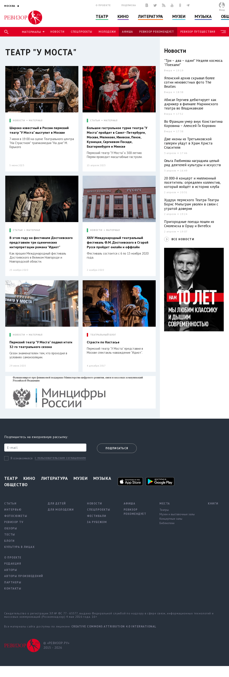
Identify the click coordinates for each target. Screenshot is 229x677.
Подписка (128, 5)
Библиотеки (166, 523)
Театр (102, 16)
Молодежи (107, 32)
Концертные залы (170, 519)
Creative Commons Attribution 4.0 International (114, 626)
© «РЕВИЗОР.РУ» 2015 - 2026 (56, 645)
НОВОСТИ (19, 120)
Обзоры (10, 528)
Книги (213, 503)
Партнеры (12, 582)
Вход (222, 9)
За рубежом (97, 522)
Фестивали (96, 516)
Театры (164, 510)
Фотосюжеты (15, 516)
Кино (123, 16)
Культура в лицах (19, 547)
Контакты (12, 588)
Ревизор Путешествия (197, 32)
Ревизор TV (13, 522)
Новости (57, 32)
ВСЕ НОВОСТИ (182, 239)
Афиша (127, 32)
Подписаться (117, 448)
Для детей (57, 503)
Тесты (9, 534)
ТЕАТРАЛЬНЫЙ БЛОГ (103, 334)
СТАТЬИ (95, 120)
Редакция (12, 563)
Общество (16, 484)
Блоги (9, 541)
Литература (150, 16)
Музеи (179, 16)
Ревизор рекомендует (156, 32)
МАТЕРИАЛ (36, 120)
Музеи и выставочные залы (177, 514)
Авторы (10, 570)
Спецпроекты (81, 32)
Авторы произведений (23, 576)
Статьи (10, 503)
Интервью (12, 509)
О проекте (103, 5)
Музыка (203, 16)
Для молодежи (61, 509)
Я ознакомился (22, 458)
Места (164, 503)
